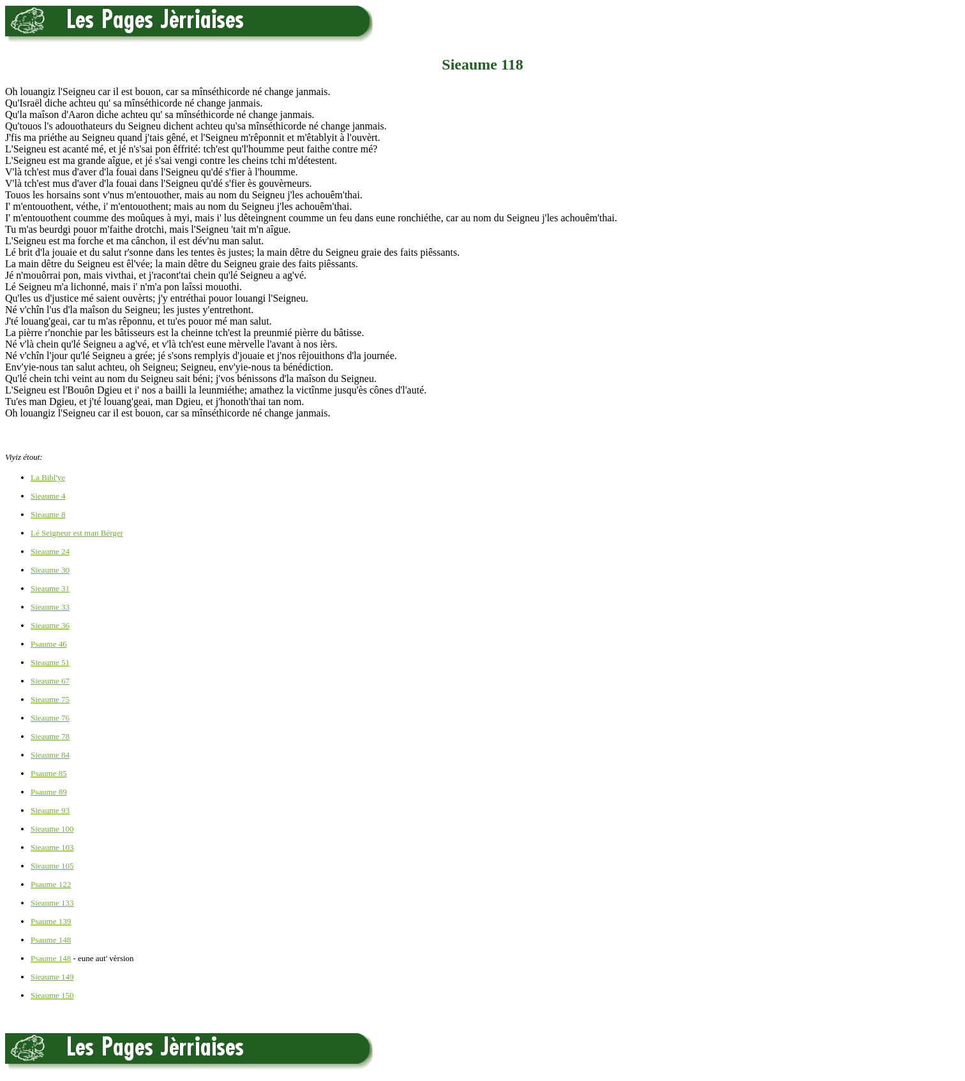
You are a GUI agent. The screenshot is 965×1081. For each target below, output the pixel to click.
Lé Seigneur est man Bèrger (77, 533)
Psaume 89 (49, 792)
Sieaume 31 (50, 588)
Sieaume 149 (52, 977)
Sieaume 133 (52, 903)
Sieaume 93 (50, 810)
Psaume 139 (51, 921)
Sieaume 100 (52, 829)
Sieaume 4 (48, 496)
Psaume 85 (49, 773)
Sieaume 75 (50, 699)
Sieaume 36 (50, 625)
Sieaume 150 (52, 995)
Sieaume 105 (52, 866)
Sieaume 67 (50, 681)
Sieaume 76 (50, 718)
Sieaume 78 (50, 736)
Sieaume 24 (50, 551)
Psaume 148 (51, 940)
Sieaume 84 (50, 755)
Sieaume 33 (50, 607)
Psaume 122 (51, 884)
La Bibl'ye (48, 477)
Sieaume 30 (50, 570)
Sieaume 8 (48, 514)
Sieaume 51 (50, 662)
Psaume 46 (49, 644)
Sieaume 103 (52, 847)
